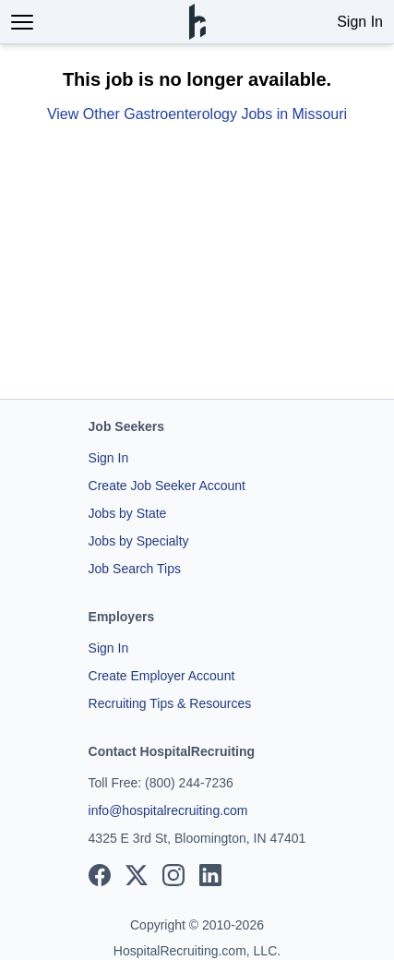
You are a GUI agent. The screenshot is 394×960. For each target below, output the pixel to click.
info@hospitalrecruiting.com (168, 810)
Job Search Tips (135, 568)
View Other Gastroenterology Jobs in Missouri (197, 114)
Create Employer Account (162, 675)
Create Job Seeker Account (167, 485)
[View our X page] (136, 875)
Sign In (360, 22)
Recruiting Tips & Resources (170, 703)
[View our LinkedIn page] (210, 875)
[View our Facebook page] (100, 875)
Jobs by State (128, 513)
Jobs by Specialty (139, 541)
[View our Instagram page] (173, 875)
